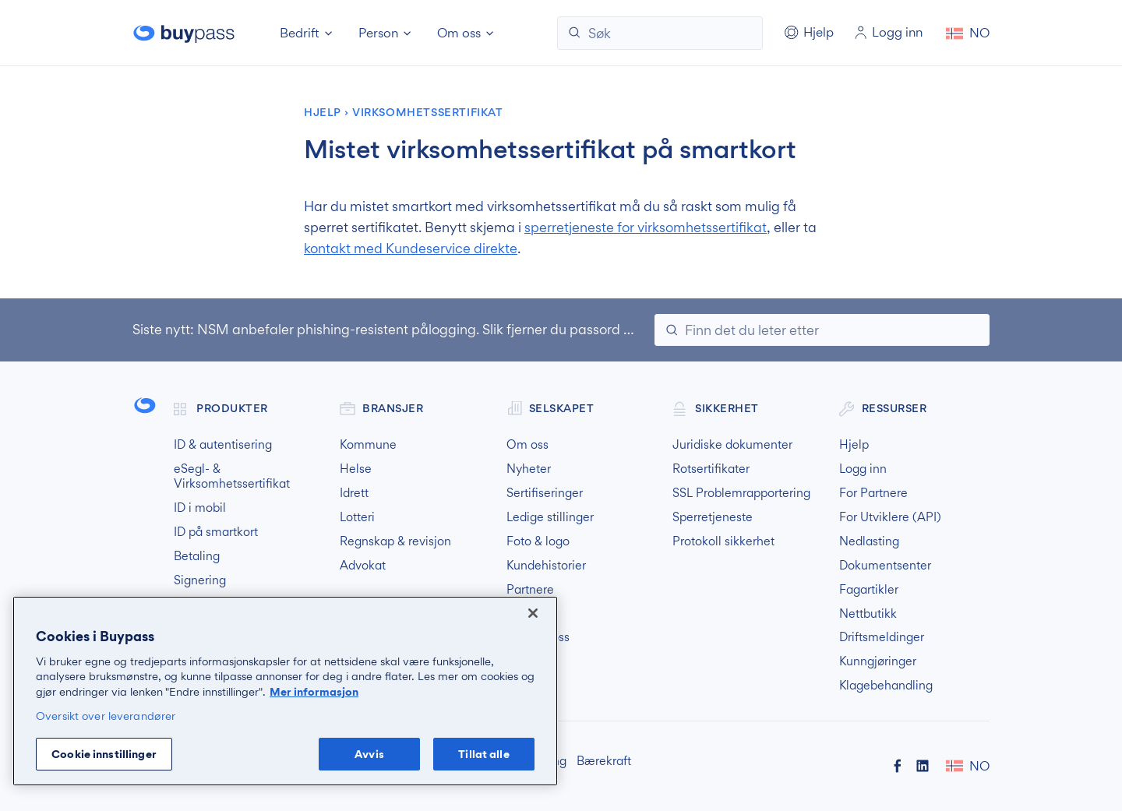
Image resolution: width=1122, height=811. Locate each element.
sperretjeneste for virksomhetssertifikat (645, 227)
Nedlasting (869, 541)
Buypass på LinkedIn (922, 766)
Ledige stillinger (550, 517)
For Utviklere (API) (890, 517)
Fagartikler (868, 590)
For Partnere (873, 493)
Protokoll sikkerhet (723, 541)
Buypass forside (185, 33)
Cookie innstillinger (104, 753)
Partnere (530, 590)
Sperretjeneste (712, 517)
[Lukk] (533, 613)
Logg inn (863, 469)
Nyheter (528, 469)
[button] (968, 33)
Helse (356, 469)
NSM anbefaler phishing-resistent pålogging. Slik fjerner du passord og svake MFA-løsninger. (486, 329)
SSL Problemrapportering (741, 493)
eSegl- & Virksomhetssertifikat (232, 476)
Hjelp (322, 113)
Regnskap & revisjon (395, 541)
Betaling (197, 556)
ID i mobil (200, 508)
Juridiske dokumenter (732, 445)
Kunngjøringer (877, 661)
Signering (200, 580)
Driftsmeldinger (881, 637)
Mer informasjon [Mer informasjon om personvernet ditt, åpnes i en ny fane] (314, 691)
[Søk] (660, 33)
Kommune (368, 445)
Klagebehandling (886, 686)
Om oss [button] (459, 33)
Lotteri (357, 517)
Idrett (354, 493)
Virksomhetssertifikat (427, 113)
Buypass (145, 406)
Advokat (363, 566)
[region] (285, 691)
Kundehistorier (546, 566)
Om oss (527, 445)
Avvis (369, 753)
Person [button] (378, 33)
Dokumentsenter (885, 566)
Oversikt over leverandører (105, 715)
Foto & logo (538, 541)
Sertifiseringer (544, 493)
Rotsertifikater (711, 469)
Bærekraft (604, 761)
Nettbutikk (868, 614)
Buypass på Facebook (897, 766)
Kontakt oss (538, 637)
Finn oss (529, 614)
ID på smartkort (216, 532)
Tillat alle (483, 753)
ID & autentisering (223, 445)
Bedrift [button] (299, 33)
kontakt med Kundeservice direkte (410, 248)
